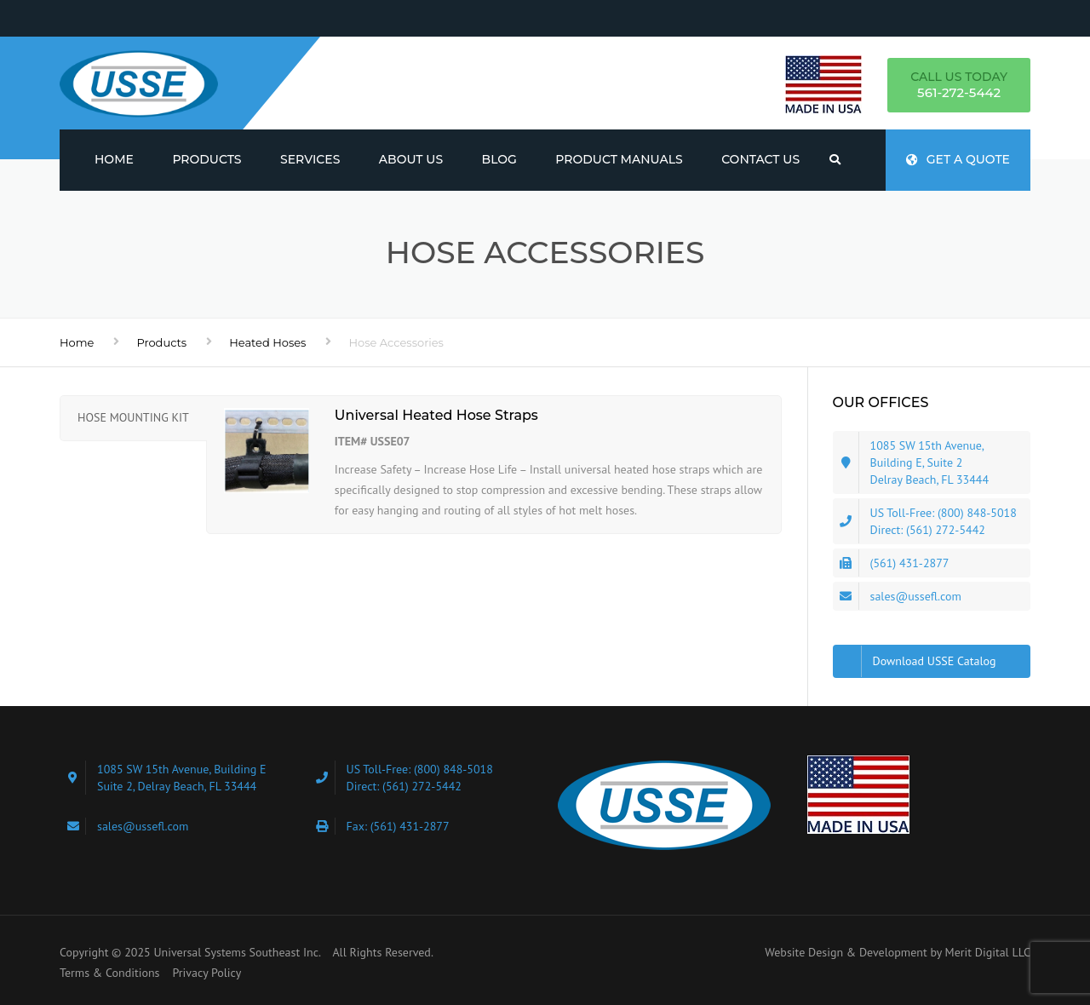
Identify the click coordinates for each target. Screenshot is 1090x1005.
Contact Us (760, 159)
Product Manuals (618, 159)
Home (114, 159)
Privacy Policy (206, 972)
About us (411, 159)
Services (310, 159)
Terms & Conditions (110, 972)
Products (206, 159)
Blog (499, 159)
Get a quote (958, 159)
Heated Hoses (267, 342)
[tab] (133, 418)
